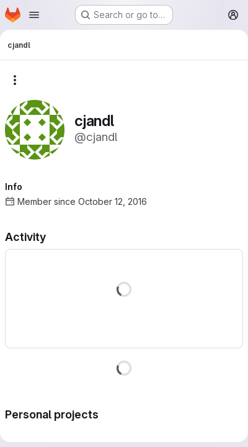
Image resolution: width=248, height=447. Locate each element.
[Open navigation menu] (34, 15)
